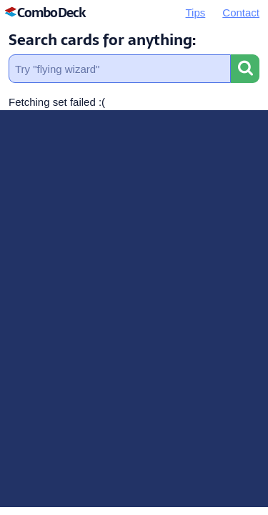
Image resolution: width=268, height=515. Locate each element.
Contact (240, 12)
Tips (196, 12)
